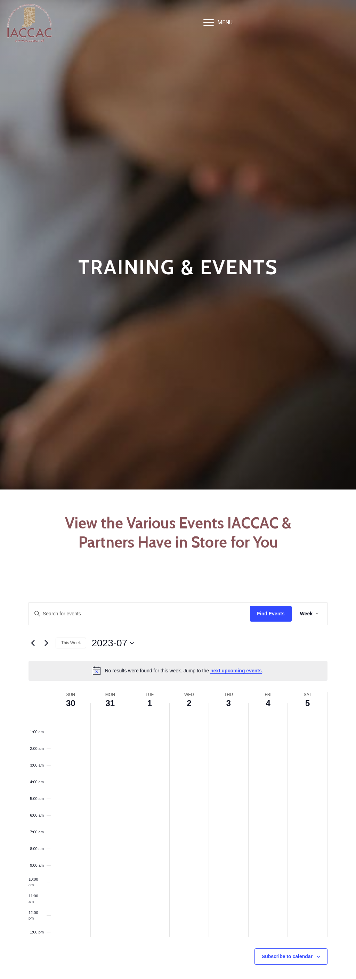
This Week (71, 642)
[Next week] (46, 643)
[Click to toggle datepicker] (112, 643)
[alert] (178, 670)
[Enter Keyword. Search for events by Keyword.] (139, 614)
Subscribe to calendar (287, 956)
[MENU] (218, 23)
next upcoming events (236, 670)
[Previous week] (33, 643)
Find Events (270, 613)
